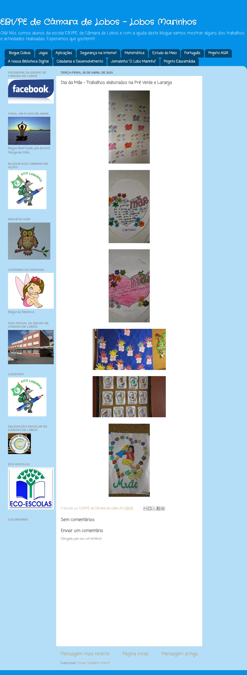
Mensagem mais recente (85, 654)
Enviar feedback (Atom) (94, 663)
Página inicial (135, 654)
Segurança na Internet (98, 53)
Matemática (134, 53)
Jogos (43, 53)
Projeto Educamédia (179, 61)
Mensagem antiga (179, 654)
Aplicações (64, 53)
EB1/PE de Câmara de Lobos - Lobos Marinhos (98, 22)
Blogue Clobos (20, 53)
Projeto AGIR (218, 53)
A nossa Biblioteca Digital (28, 61)
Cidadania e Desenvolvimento (80, 61)
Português (192, 53)
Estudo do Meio (164, 53)
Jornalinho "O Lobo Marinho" (133, 61)
